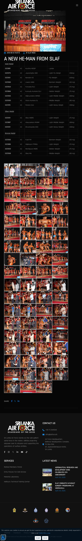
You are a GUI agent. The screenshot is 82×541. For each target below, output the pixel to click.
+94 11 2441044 (51, 429)
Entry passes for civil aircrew (15, 471)
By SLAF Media (29, 53)
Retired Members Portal (13, 467)
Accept (38, 538)
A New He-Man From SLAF (32, 59)
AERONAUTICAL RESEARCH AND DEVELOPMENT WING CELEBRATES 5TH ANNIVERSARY (66, 471)
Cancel (45, 538)
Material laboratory (11, 476)
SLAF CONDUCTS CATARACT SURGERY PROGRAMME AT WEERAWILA (65, 485)
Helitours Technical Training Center (17, 481)
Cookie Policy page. (45, 533)
